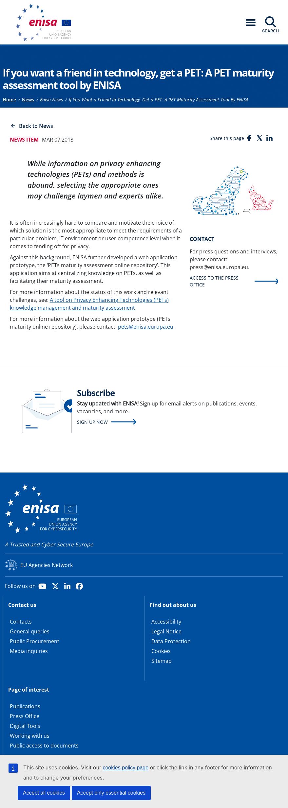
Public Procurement (34, 641)
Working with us (29, 735)
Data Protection (171, 641)
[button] (251, 22)
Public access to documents (44, 745)
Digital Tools (25, 726)
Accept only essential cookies (111, 793)
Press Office (24, 716)
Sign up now (92, 422)
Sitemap (161, 660)
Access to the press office (214, 281)
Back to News (36, 125)
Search (270, 30)
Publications (25, 706)
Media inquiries (29, 651)
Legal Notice (166, 631)
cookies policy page (125, 767)
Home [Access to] (9, 99)
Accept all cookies (44, 793)
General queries (29, 631)
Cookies (161, 651)
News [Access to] (28, 99)
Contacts (21, 621)
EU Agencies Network (46, 565)
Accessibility (166, 621)
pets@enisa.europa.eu (145, 326)
